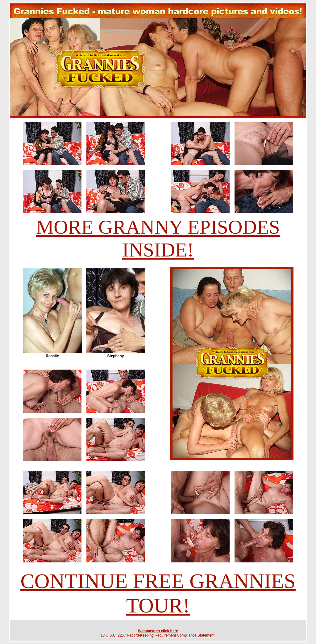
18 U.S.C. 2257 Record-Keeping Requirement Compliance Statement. (158, 635)
